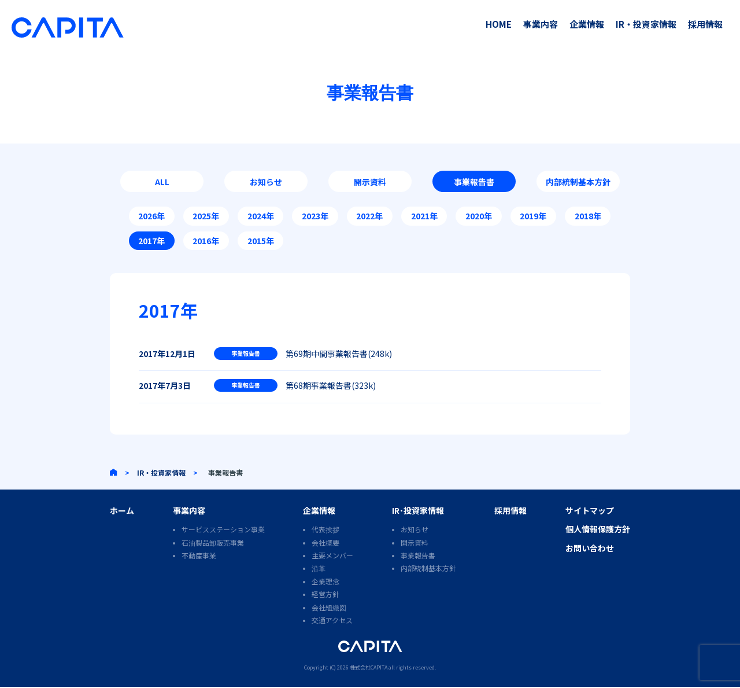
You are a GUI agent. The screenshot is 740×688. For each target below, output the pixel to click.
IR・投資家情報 (646, 24)
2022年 (369, 216)
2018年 (588, 216)
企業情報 (586, 24)
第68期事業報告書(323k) (331, 386)
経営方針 (325, 596)
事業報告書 (474, 181)
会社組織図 (329, 608)
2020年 (478, 216)
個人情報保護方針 (597, 530)
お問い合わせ (589, 549)
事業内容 (540, 24)
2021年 (424, 216)
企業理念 (325, 582)
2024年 (260, 216)
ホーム (122, 511)
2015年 (260, 241)
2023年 (315, 216)
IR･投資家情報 (418, 511)
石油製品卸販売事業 (213, 544)
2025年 (206, 216)
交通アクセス (332, 621)
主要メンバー (332, 557)
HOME (499, 24)
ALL (162, 181)
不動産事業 (199, 557)
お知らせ (266, 181)
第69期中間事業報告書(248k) (339, 354)
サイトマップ (589, 511)
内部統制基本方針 (578, 181)
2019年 (533, 216)
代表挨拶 (325, 531)
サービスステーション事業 (223, 531)
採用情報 (705, 24)
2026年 (151, 216)
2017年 (151, 241)
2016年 (206, 241)
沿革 (318, 570)
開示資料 (370, 181)
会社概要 (325, 544)
